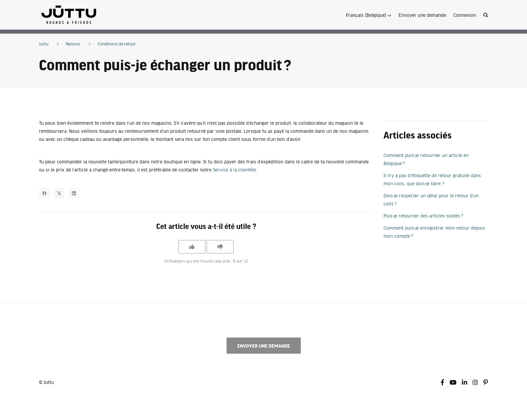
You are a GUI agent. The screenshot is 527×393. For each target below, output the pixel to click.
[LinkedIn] (74, 193)
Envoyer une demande (422, 14)
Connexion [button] (464, 14)
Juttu (43, 43)
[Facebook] (44, 193)
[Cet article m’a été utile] (191, 246)
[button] (368, 14)
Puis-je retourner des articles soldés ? (423, 215)
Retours (73, 43)
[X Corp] (59, 193)
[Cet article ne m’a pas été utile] (220, 246)
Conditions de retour (117, 43)
